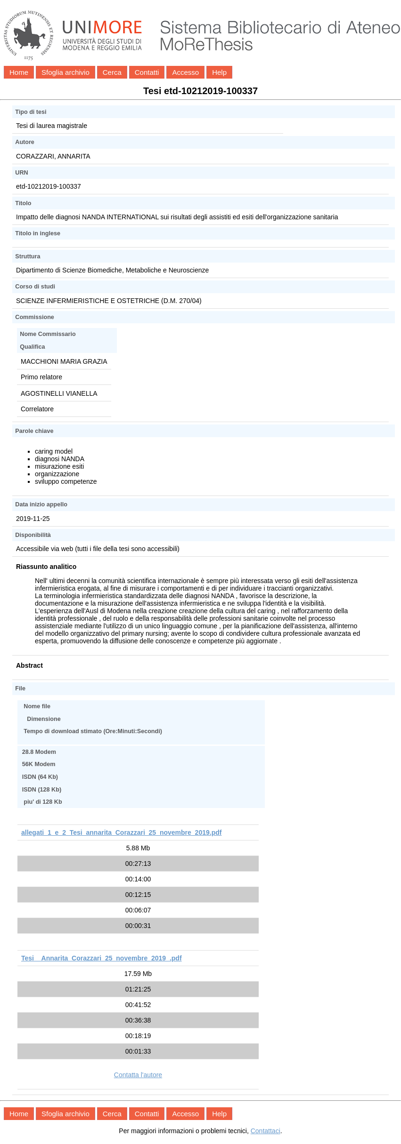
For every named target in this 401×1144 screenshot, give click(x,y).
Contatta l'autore (138, 1075)
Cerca (112, 72)
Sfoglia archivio (65, 72)
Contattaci (265, 1131)
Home (18, 72)
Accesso (185, 72)
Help (219, 72)
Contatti (147, 72)
